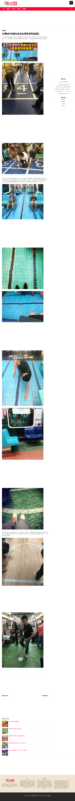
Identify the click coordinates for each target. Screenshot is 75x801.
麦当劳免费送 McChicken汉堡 (63, 93)
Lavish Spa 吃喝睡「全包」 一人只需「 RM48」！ (18, 750)
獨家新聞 (19, 8)
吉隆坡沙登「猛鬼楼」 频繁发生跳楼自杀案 (17, 735)
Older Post (45, 695)
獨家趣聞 (24, 8)
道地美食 (8, 8)
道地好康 (13, 8)
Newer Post (5, 695)
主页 (4, 8)
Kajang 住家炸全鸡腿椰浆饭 (14, 721)
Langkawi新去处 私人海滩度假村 (15, 728)
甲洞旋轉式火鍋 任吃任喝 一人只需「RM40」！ (17, 743)
